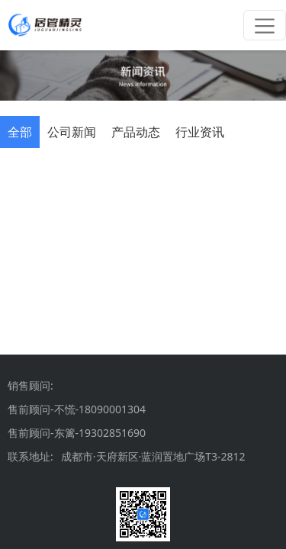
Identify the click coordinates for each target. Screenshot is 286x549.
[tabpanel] (143, 172)
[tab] (20, 132)
